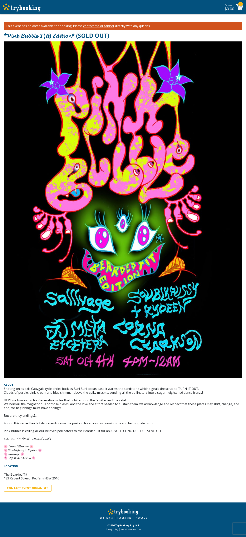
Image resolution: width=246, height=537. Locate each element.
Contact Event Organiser (28, 488)
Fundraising (124, 517)
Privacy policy (112, 529)
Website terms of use (131, 529)
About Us (141, 517)
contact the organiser (98, 26)
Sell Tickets (106, 517)
